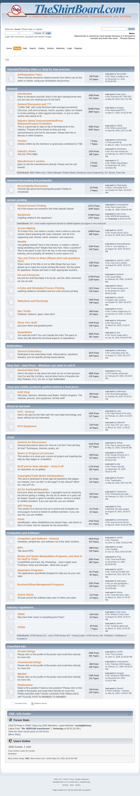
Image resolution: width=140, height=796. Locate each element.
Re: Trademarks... (114, 480)
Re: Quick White (114, 277)
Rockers (120, 478)
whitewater (121, 320)
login (30, 29)
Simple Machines (82, 779)
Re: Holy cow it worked (117, 263)
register (39, 29)
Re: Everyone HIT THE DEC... (120, 96)
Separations (25, 332)
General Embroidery (29, 351)
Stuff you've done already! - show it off (40, 466)
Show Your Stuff (27, 322)
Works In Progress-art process (36, 453)
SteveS (120, 688)
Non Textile (24, 311)
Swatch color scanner (116, 300)
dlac (118, 464)
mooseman (121, 491)
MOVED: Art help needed (118, 509)
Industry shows (27, 151)
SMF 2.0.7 (58, 779)
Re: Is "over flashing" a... (117, 246)
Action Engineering (95, 173)
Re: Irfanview (112, 540)
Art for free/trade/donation (33, 489)
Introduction (25, 93)
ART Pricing (25, 505)
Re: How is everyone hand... (119, 445)
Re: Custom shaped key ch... (119, 311)
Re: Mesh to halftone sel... (118, 76)
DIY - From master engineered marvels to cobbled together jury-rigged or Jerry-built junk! (68, 223)
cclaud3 (120, 297)
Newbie (22, 241)
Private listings (26, 651)
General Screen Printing (32, 205)
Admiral (120, 274)
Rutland (65, 173)
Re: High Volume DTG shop (119, 413)
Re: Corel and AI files (116, 559)
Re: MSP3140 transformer (118, 216)
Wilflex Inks (40, 173)
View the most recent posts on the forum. (28, 731)
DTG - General (26, 411)
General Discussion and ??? (34, 104)
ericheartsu (121, 149)
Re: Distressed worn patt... (118, 494)
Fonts (21, 519)
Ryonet (112, 173)
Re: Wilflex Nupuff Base (117, 163)
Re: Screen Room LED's (117, 233)
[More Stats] (14, 734)
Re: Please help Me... (116, 466)
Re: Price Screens (115, 654)
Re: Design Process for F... (118, 455)
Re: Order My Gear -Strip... (118, 595)
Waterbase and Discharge (33, 301)
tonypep (120, 108)
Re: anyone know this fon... (119, 522)
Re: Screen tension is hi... (118, 288)
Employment (25, 685)
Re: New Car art (114, 323)
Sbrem (119, 286)
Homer (120, 309)
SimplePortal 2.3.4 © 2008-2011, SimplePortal (71, 782)
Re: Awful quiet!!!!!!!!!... (117, 110)
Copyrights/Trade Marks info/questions (41, 476)
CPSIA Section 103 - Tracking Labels (69, 635)
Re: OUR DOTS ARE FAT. (118, 572)
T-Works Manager (53, 173)
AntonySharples (124, 244)
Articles (22, 141)
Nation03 (121, 422)
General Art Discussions (32, 442)
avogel (119, 547)
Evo (118, 332)
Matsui (73, 173)
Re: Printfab (112, 549)
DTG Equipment (27, 426)
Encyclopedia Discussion (33, 186)
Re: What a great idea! (117, 128)
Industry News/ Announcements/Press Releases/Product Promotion (40, 122)
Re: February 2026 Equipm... (119, 664)
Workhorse (81, 173)
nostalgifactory (83, 725)
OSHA (21, 614)
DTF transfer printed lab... (118, 373)
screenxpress (122, 204)
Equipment (24, 214)
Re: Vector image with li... (118, 335)
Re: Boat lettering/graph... (118, 394)
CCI (106, 173)
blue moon (121, 94)
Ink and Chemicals (28, 275)
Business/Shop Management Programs (41, 584)
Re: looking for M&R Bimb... (119, 675)
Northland (12, 754)
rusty (119, 411)
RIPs (20, 547)
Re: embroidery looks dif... (118, 353)
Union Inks (120, 173)
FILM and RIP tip (114, 142)
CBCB (119, 126)
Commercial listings (29, 662)
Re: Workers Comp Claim (118, 614)
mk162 (120, 230)
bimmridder (122, 74)
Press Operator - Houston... (119, 691)
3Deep (119, 443)
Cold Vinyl (24, 392)
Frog (119, 371)
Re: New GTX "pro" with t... (119, 425)
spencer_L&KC (123, 260)
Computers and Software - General (38, 538)
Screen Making (26, 228)
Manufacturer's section (31, 161)
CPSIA (21, 627)
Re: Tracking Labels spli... (118, 626)
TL (118, 160)
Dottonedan (122, 140)
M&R (32, 173)
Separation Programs (30, 570)
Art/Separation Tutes (30, 74)
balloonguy (121, 350)
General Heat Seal (28, 370)
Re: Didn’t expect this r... (117, 207)
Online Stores (26, 594)
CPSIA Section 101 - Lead (41, 635)
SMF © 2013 (69, 779)
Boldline (120, 452)
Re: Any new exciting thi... (118, 151)
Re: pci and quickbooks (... (118, 583)
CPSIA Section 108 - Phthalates (100, 635)
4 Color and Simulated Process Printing (41, 288)
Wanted (22, 674)
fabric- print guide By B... (117, 187)
